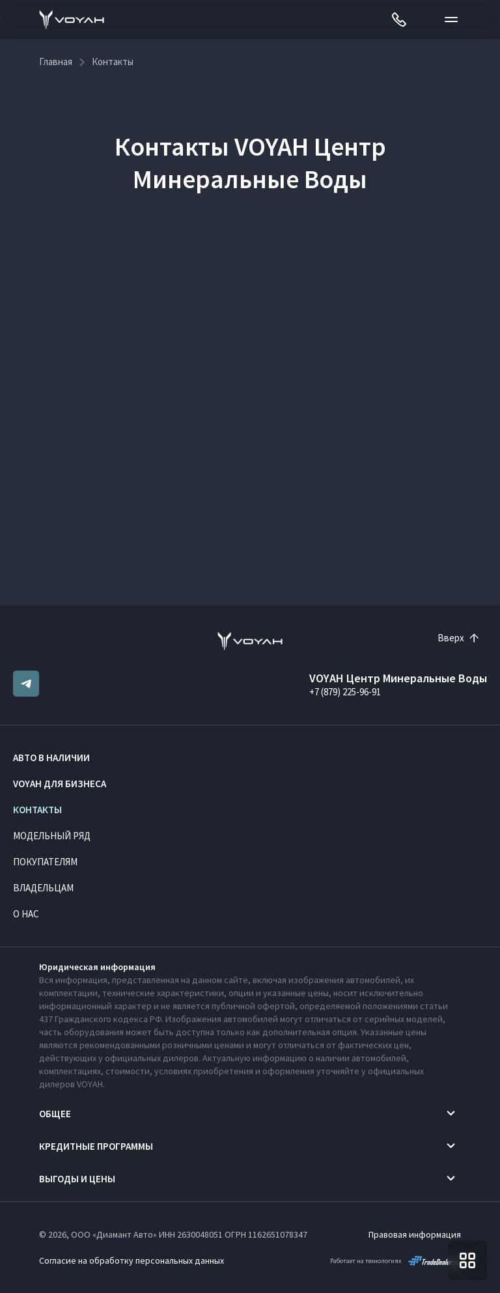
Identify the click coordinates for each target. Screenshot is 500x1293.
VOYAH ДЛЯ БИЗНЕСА (59, 783)
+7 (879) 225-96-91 (345, 692)
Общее (55, 1113)
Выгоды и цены (77, 1179)
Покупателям (45, 861)
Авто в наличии (51, 757)
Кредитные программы (96, 1146)
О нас (26, 914)
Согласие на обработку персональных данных (131, 1260)
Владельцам (43, 888)
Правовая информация (414, 1234)
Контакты (37, 809)
